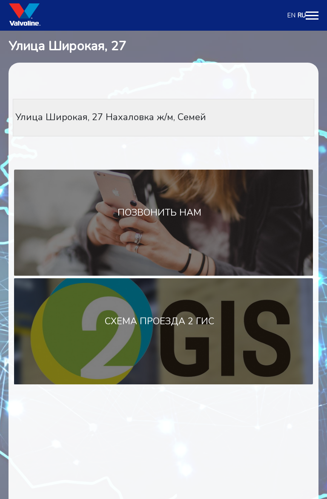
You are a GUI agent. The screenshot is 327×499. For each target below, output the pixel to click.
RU (301, 15)
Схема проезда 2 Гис (159, 321)
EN (291, 15)
